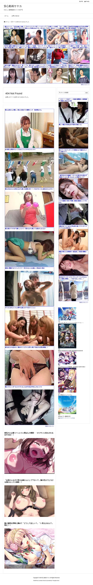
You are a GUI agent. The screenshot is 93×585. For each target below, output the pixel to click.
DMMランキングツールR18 (67, 418)
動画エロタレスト (85, 84)
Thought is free (55, 580)
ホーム (7, 21)
